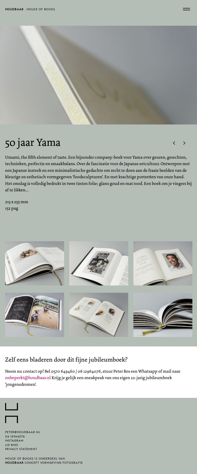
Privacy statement (21, 450)
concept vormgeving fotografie (44, 464)
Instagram (14, 442)
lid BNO (11, 446)
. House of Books (30, 10)
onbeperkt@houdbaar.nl (28, 378)
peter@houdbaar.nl (22, 433)
